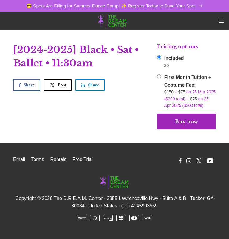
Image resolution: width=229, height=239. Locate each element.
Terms (37, 159)
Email (19, 159)
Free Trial (82, 159)
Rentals (58, 159)
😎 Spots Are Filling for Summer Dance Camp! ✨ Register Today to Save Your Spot (114, 5)
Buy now (186, 121)
